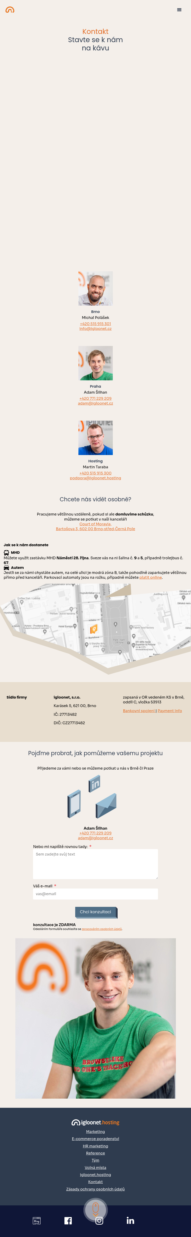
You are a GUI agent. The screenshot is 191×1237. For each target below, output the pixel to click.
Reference (95, 1153)
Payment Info (170, 710)
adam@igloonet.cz (95, 403)
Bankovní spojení (139, 710)
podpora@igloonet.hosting (95, 478)
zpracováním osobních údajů (102, 929)
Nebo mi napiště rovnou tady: (62, 846)
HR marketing (95, 1146)
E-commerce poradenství (95, 1138)
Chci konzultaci (95, 912)
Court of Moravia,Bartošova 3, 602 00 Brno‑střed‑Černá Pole (95, 526)
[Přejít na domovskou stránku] (95, 1122)
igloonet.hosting (95, 1174)
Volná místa (95, 1167)
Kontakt (95, 1181)
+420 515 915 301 (95, 323)
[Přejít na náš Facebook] (72, 1221)
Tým (95, 1160)
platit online (150, 577)
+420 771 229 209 (95, 398)
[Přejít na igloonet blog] (40, 1221)
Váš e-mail (44, 886)
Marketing (95, 1131)
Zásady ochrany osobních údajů (95, 1189)
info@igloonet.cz (95, 328)
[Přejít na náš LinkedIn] (134, 1221)
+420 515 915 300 (96, 473)
